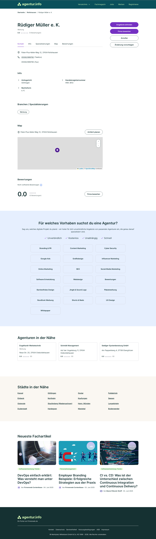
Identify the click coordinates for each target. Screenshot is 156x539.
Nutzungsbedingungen (87, 529)
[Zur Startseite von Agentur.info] (29, 4)
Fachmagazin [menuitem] (100, 4)
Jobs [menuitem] (112, 4)
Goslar (80, 393)
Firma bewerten (93, 194)
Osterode (21, 403)
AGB (98, 529)
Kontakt (51, 529)
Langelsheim (113, 403)
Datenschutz (60, 529)
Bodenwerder (113, 409)
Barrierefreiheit (71, 529)
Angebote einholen (124, 25)
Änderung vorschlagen (124, 45)
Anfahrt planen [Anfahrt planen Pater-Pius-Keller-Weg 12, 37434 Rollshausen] (94, 132)
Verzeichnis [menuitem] (82, 4)
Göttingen (52, 393)
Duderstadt (22, 409)
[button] (57, 150)
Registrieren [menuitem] (133, 4)
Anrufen (124, 38)
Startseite (21, 12)
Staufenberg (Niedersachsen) (60, 403)
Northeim (51, 398)
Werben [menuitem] (121, 4)
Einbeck (21, 398)
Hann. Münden (84, 403)
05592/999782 (27, 57)
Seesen (111, 398)
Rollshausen (31, 12)
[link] (37, 351)
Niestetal (81, 409)
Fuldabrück (112, 393)
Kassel (20, 393)
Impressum (105, 529)
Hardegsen (52, 409)
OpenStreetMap (90, 168)
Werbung (23, 112)
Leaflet (80, 168)
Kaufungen (82, 398)
